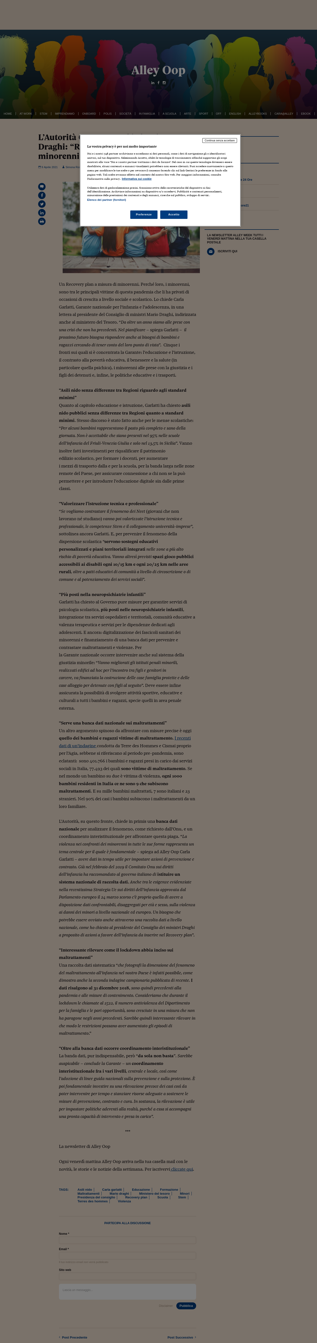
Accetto (174, 214)
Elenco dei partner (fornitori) (106, 199)
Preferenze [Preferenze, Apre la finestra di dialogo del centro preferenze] (144, 214)
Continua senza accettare (220, 140)
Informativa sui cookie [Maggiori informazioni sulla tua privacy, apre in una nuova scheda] (137, 178)
